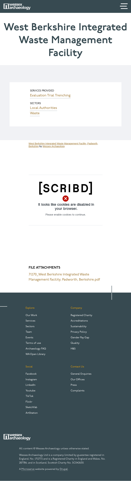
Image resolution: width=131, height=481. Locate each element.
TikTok (29, 396)
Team (29, 332)
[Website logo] (17, 7)
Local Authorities (43, 108)
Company (76, 308)
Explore (30, 308)
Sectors (30, 326)
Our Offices (78, 379)
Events (29, 337)
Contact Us (77, 367)
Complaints (77, 391)
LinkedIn (30, 385)
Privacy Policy (79, 332)
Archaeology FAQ (36, 349)
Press (74, 385)
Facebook (31, 374)
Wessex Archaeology (53, 146)
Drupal (64, 469)
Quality (75, 343)
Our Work (31, 315)
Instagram (31, 379)
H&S (73, 349)
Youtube (30, 391)
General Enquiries (81, 374)
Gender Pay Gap (80, 337)
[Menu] (124, 6)
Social (29, 367)
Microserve (27, 469)
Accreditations (79, 321)
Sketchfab (31, 407)
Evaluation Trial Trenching (50, 95)
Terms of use (33, 343)
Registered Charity (81, 315)
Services (30, 321)
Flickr (29, 402)
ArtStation (32, 413)
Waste (35, 113)
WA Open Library (35, 354)
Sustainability (78, 326)
